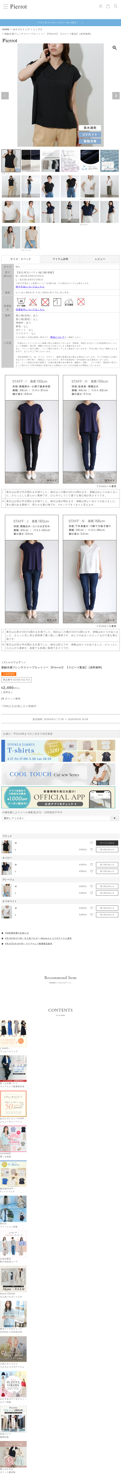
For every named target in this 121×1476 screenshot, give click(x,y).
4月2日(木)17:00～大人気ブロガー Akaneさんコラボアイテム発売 (38, 938)
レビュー (100, 259)
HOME (6, 29)
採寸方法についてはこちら (30, 286)
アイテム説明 (60, 259)
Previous (5, 95)
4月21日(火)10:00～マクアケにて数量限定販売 (28, 944)
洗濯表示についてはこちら (30, 309)
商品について (57, 337)
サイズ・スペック (20, 259)
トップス (38, 29)
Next (116, 95)
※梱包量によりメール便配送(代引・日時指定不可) (33, 812)
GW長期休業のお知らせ (17, 933)
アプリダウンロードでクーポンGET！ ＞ (61, 22)
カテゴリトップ (21, 29)
